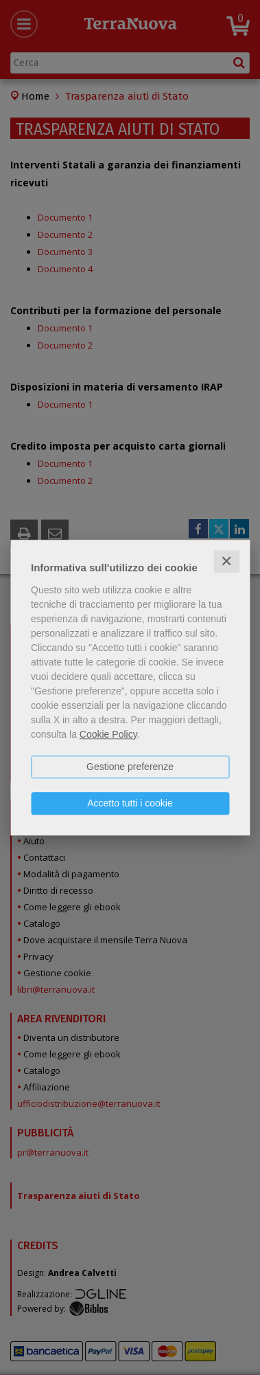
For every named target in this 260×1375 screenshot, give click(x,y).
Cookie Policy (108, 734)
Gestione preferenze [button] (130, 766)
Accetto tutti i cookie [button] (130, 803)
